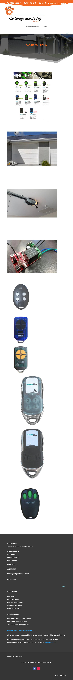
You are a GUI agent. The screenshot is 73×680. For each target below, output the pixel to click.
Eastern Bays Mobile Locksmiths (19, 631)
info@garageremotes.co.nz (53, 3)
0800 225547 (15, 3)
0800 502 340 (50, 643)
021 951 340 (31, 3)
